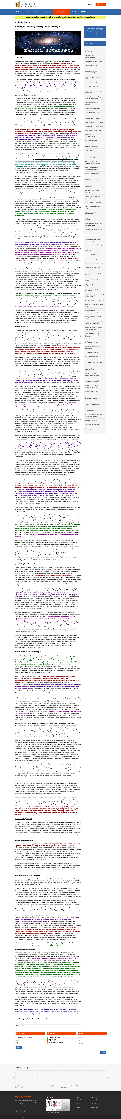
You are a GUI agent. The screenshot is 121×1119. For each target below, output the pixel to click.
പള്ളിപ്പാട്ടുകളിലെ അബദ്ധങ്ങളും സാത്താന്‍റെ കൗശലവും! (92, 386)
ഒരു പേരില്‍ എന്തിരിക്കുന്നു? (91, 87)
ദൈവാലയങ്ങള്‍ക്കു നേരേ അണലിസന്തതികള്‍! (91, 72)
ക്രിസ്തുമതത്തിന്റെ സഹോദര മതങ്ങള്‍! (94, 285)
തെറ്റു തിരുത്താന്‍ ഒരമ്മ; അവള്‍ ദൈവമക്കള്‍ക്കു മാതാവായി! (92, 341)
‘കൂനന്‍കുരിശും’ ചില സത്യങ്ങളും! (92, 429)
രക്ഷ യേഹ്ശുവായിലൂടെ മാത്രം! (92, 352)
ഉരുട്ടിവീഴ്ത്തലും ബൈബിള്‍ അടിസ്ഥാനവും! (94, 300)
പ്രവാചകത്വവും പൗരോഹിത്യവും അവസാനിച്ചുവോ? (92, 369)
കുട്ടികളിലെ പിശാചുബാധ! (91, 420)
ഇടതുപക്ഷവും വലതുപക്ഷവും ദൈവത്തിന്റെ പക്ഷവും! (91, 135)
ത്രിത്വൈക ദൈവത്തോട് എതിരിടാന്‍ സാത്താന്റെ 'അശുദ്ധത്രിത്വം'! (93, 398)
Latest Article (94, 1107)
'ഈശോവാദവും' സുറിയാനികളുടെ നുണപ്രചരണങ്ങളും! (93, 240)
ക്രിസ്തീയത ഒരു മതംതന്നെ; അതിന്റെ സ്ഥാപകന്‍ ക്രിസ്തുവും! (93, 180)
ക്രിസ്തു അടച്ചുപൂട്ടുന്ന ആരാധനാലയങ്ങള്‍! (90, 56)
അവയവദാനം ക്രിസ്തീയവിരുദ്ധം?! (93, 108)
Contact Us (79, 1111)
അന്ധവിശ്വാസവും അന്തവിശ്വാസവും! (93, 245)
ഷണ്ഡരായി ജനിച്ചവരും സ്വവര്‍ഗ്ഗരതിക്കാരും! (90, 157)
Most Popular (94, 1100)
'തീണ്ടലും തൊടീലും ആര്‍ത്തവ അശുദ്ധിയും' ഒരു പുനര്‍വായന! (92, 162)
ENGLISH (101, 4)
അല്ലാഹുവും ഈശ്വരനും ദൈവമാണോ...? (90, 50)
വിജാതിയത (74, 12)
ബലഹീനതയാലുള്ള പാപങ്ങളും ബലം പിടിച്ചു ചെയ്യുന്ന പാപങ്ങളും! (93, 415)
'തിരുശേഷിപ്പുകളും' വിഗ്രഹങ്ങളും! (92, 425)
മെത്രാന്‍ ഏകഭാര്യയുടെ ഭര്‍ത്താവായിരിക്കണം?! (90, 151)
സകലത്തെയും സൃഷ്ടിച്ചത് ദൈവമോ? (94, 61)
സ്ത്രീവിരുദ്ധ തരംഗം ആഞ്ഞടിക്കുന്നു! (93, 131)
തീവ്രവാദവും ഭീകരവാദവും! (91, 259)
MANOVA (83, 12)
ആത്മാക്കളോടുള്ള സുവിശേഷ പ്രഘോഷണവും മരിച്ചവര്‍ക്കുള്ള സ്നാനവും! (92, 335)
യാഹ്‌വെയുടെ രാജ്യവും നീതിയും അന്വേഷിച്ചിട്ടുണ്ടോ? (92, 113)
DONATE (90, 4)
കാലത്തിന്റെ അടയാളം (61, 12)
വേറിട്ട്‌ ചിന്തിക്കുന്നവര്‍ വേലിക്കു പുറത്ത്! (94, 263)
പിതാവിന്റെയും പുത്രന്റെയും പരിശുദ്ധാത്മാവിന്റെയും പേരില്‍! (92, 357)
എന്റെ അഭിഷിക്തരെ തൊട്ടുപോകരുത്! (94, 202)
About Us (79, 1100)
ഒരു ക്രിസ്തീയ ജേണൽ (23, 1096)
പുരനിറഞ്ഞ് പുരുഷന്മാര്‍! (91, 83)
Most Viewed (94, 1111)
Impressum (79, 1103)
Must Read (93, 1103)
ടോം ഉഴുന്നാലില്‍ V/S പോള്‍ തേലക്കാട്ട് (94, 255)
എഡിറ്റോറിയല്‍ (46, 12)
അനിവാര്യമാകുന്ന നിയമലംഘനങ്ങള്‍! (94, 126)
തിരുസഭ (36, 12)
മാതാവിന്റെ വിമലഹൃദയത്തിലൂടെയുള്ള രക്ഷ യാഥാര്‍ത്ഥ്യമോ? (94, 224)
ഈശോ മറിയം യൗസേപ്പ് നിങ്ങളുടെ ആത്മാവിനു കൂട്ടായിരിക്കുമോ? (93, 97)
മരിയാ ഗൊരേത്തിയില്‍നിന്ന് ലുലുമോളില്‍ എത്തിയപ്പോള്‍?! (92, 168)
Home (17, 12)
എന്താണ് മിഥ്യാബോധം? (89, 1085)
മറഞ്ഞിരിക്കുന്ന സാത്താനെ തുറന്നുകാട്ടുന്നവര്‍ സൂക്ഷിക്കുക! (92, 250)
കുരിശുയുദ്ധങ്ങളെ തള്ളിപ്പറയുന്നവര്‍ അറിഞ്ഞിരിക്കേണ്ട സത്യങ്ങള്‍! (93, 323)
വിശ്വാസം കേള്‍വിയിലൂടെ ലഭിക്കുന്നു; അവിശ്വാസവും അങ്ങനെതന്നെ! (93, 328)
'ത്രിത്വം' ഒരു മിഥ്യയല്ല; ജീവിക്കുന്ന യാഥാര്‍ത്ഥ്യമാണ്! (92, 213)
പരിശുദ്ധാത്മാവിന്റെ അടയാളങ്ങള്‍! (93, 118)
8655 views (20, 1025)
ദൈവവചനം (26, 12)
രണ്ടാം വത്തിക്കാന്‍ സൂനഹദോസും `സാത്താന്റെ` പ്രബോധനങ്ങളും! (93, 403)
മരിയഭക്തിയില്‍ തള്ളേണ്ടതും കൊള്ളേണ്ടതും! (92, 290)
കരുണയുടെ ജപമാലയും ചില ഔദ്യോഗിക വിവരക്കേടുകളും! (92, 311)
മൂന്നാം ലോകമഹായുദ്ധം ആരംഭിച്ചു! (46, 1085)
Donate (78, 1107)
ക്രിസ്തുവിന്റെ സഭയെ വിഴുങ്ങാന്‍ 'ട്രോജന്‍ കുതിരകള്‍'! (92, 66)
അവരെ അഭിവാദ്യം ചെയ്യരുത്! (92, 235)
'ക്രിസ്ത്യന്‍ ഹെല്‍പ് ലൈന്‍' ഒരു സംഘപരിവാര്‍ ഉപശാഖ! (92, 268)
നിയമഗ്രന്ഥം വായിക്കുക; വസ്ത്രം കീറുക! (94, 122)
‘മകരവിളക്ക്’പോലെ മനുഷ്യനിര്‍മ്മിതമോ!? (90, 410)
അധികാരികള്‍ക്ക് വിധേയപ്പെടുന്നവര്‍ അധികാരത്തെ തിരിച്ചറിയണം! (93, 380)
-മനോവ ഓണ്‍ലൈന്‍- (45, 1019)
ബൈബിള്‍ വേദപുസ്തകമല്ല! (91, 146)
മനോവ (18, 29)
